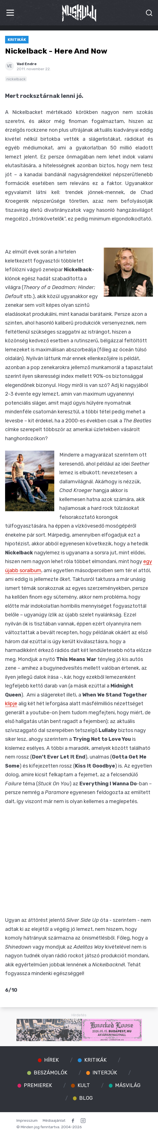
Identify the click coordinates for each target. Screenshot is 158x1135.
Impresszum (27, 1120)
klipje (11, 703)
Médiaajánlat (54, 1120)
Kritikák (17, 39)
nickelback (16, 79)
